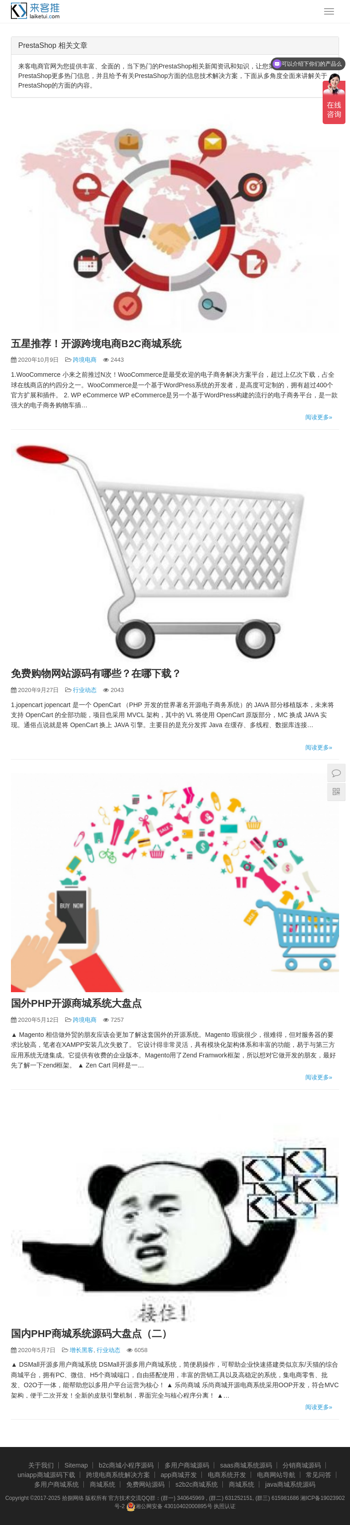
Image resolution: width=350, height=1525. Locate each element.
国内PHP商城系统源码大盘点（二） (91, 1333)
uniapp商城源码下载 (46, 1474)
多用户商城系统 (56, 1484)
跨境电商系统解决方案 (118, 1474)
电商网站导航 (276, 1474)
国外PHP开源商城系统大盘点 (76, 1003)
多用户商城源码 (187, 1465)
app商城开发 (178, 1474)
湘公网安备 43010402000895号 (169, 1506)
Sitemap (76, 1465)
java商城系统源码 (290, 1484)
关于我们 (41, 1465)
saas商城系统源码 (246, 1465)
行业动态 (85, 690)
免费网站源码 (145, 1484)
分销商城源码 (302, 1465)
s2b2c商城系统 (196, 1484)
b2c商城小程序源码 (126, 1465)
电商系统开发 (227, 1474)
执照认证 (225, 1506)
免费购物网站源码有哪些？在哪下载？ (96, 673)
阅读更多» (318, 417)
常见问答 (318, 1474)
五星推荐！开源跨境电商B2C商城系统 (96, 343)
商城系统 (102, 1484)
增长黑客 (81, 1350)
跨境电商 (85, 359)
